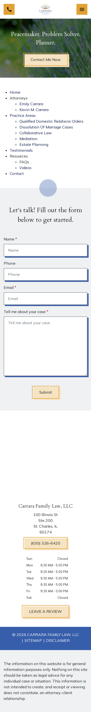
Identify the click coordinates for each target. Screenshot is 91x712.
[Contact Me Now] (45, 59)
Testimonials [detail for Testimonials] (21, 150)
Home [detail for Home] (15, 92)
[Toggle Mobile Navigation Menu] (81, 9)
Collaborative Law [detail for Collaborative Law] (35, 132)
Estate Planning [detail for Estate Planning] (33, 144)
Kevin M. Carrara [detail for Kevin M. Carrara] (34, 109)
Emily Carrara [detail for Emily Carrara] (31, 103)
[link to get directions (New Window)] (45, 524)
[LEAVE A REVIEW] (45, 611)
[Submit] (45, 392)
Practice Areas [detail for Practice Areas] (23, 115)
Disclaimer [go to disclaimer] (58, 640)
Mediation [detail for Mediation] (28, 138)
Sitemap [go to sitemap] (33, 640)
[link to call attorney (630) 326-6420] (9, 9)
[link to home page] (45, 9)
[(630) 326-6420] (45, 543)
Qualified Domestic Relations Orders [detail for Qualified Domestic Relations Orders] (51, 121)
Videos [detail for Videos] (25, 167)
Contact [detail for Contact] (17, 173)
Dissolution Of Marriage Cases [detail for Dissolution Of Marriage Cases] (46, 127)
